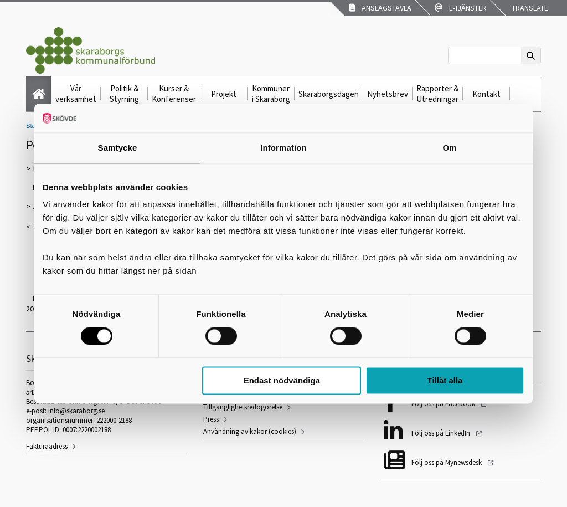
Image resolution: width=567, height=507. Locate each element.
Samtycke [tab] (117, 147)
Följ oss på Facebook (444, 403)
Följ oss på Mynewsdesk (447, 462)
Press (211, 419)
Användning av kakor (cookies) (249, 431)
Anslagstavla (380, 8)
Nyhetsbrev (387, 94)
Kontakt (486, 94)
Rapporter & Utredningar (437, 93)
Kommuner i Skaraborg (271, 93)
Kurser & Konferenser (174, 93)
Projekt (223, 94)
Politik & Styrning (124, 93)
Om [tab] (449, 147)
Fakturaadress (47, 446)
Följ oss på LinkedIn (441, 433)
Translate (529, 8)
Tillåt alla (444, 380)
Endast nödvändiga (282, 380)
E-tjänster (461, 8)
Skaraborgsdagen (328, 94)
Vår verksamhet (75, 93)
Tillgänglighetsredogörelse (242, 407)
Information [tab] (283, 147)
